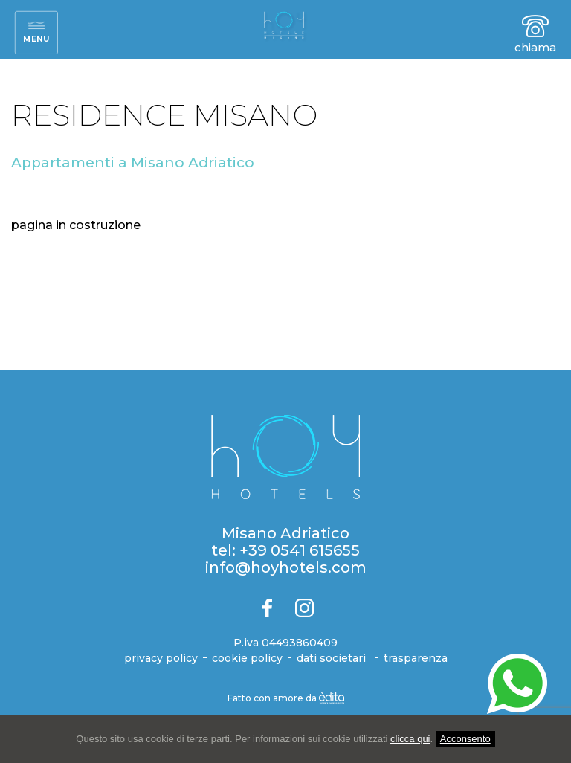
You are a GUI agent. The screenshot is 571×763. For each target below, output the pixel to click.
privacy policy (161, 658)
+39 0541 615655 (299, 550)
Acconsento (465, 738)
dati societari (331, 658)
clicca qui (410, 738)
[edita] (331, 698)
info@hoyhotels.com (286, 567)
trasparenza (416, 658)
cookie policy (247, 658)
